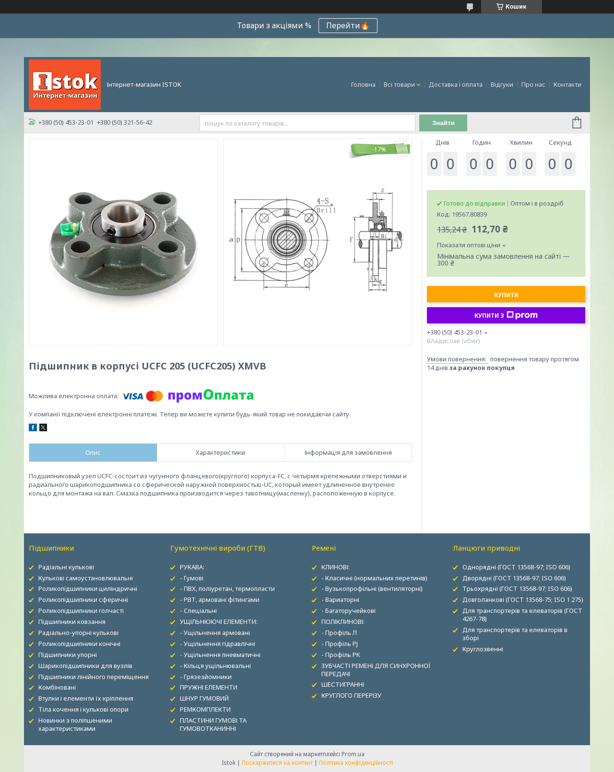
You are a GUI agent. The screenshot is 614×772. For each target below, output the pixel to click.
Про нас (533, 84)
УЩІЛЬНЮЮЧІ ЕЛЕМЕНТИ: (219, 621)
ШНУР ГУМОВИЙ (204, 698)
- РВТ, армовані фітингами (220, 599)
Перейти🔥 (348, 25)
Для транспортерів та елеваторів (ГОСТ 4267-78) (522, 614)
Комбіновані (57, 687)
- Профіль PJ (339, 643)
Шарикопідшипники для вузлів (85, 665)
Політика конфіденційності (356, 763)
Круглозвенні (482, 649)
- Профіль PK (340, 654)
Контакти (567, 84)
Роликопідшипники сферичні (83, 599)
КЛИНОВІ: (335, 567)
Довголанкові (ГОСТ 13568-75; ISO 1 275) (522, 599)
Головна (363, 84)
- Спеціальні (198, 610)
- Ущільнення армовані (215, 632)
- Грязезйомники (206, 676)
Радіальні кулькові (66, 567)
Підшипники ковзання (72, 621)
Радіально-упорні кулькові (78, 632)
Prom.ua (353, 754)
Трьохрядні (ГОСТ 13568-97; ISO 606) (517, 588)
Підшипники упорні (67, 654)
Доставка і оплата (456, 84)
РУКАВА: (192, 567)
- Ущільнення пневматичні (220, 654)
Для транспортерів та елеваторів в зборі (514, 633)
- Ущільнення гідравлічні (217, 643)
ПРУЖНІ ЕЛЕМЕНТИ (208, 687)
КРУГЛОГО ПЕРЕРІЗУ (351, 695)
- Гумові (191, 578)
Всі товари (399, 84)
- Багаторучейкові (348, 610)
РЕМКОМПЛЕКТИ (205, 709)
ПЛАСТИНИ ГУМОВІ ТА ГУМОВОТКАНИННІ (213, 724)
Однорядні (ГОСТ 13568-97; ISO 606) (516, 567)
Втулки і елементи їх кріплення (85, 698)
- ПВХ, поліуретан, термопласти (227, 588)
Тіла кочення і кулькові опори (83, 709)
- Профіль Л (339, 632)
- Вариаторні (340, 599)
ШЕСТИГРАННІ (342, 684)
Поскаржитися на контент (277, 763)
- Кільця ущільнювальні (215, 665)
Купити (506, 295)
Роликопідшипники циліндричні (87, 588)
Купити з (506, 315)
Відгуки (502, 84)
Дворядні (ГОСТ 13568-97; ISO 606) (514, 578)
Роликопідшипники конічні (79, 643)
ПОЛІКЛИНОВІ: (343, 621)
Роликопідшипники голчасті (81, 610)
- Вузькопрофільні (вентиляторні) (372, 588)
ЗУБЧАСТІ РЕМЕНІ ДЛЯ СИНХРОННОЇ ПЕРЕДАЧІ (376, 669)
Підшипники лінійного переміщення (93, 676)
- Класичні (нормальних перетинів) (374, 578)
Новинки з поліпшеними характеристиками (75, 724)
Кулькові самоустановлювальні (85, 578)
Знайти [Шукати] (443, 123)
